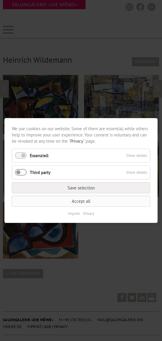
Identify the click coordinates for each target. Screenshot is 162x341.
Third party (40, 172)
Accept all (81, 201)
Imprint (74, 213)
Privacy (76, 141)
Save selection (81, 188)
